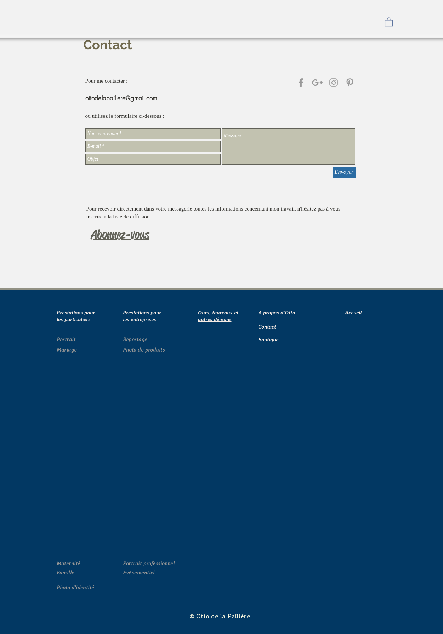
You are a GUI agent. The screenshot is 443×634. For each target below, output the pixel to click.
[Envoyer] (344, 172)
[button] (389, 21)
